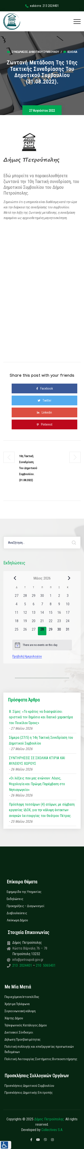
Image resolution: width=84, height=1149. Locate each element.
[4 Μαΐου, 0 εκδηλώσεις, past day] (16, 605)
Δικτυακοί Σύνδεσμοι (18, 1032)
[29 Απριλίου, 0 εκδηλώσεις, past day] (33, 597)
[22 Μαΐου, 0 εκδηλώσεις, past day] (50, 622)
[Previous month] (15, 578)
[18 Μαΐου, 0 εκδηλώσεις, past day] (16, 622)
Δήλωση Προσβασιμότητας (22, 1039)
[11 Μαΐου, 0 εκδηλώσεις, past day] (16, 614)
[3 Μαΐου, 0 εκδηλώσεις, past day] (67, 597)
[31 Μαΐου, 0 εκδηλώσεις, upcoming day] (67, 631)
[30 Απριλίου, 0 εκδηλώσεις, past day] (42, 597)
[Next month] (69, 578)
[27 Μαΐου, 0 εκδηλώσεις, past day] (33, 631)
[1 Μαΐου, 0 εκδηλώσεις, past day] (50, 597)
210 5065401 (45, 965)
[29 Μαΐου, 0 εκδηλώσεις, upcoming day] (50, 631)
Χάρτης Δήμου (13, 1018)
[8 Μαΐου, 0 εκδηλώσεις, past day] (50, 605)
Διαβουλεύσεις (17, 913)
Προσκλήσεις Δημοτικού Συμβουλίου (29, 1086)
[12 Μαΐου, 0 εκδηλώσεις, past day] (25, 614)
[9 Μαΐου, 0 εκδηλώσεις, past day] (59, 605)
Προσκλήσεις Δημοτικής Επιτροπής (28, 1093)
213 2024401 (22, 965)
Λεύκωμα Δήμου (17, 920)
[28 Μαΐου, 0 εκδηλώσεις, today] (42, 631)
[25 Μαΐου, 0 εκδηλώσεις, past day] (16, 631)
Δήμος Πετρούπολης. (49, 1119)
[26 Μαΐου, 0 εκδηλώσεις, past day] (25, 631)
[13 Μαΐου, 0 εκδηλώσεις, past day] (33, 614)
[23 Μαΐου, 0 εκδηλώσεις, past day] (59, 622)
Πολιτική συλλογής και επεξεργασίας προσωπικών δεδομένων (39, 1049)
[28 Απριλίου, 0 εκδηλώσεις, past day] (25, 597)
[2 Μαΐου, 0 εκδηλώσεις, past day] (59, 597)
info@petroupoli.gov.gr (27, 960)
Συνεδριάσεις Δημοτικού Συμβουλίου (35, 52)
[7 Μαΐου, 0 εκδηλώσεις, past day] (42, 605)
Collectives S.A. (52, 1130)
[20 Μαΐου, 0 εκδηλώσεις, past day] (33, 622)
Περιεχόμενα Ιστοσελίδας (21, 997)
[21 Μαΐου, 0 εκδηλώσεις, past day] (42, 622)
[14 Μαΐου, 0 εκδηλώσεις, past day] (42, 614)
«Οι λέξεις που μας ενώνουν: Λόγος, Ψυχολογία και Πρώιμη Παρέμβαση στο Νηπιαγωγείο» (37, 784)
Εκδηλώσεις (15, 899)
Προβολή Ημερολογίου (27, 656)
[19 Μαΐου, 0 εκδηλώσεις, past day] (25, 622)
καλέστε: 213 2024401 (42, 6)
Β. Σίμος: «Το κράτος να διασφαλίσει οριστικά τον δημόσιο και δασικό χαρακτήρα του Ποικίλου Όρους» (41, 717)
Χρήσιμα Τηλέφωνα (17, 1004)
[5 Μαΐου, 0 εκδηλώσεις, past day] (25, 605)
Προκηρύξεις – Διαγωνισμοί (25, 906)
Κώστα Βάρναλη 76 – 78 (29, 948)
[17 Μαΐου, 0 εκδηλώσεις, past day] (67, 614)
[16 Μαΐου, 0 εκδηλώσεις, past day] (59, 614)
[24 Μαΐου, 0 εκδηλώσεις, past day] (67, 622)
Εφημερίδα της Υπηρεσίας (24, 892)
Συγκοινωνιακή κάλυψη (20, 1011)
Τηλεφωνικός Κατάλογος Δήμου (25, 1025)
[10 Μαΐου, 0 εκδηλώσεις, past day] (67, 605)
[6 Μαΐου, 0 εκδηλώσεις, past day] (33, 605)
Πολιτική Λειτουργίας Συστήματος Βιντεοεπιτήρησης (40, 1059)
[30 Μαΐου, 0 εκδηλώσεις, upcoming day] (59, 631)
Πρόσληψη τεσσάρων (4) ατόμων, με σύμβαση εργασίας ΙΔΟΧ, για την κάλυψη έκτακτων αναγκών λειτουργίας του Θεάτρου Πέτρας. (42, 810)
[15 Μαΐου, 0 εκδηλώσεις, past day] (50, 614)
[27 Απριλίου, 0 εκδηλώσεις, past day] (16, 597)
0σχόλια (70, 52)
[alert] (42, 645)
